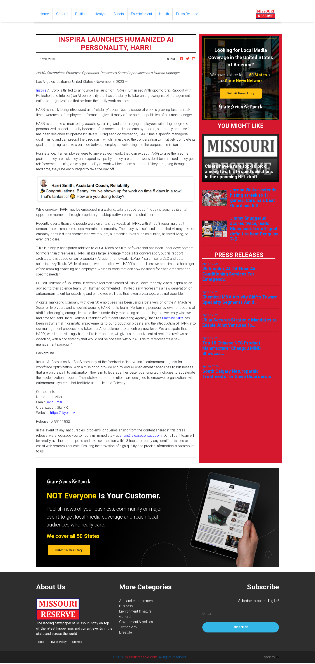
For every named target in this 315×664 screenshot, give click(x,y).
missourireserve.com (141, 657)
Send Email (54, 402)
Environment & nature (135, 611)
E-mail (207, 613)
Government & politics (136, 622)
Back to (271, 657)
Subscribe (240, 627)
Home (46, 13)
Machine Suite (173, 318)
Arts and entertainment (136, 601)
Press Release (187, 14)
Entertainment (141, 14)
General (62, 14)
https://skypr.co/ (62, 412)
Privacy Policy (58, 642)
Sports (119, 14)
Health (164, 14)
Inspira (41, 90)
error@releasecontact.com (141, 435)
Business (126, 606)
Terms (40, 642)
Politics (80, 14)
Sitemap (77, 642)
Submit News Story (240, 93)
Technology (128, 627)
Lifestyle (100, 14)
